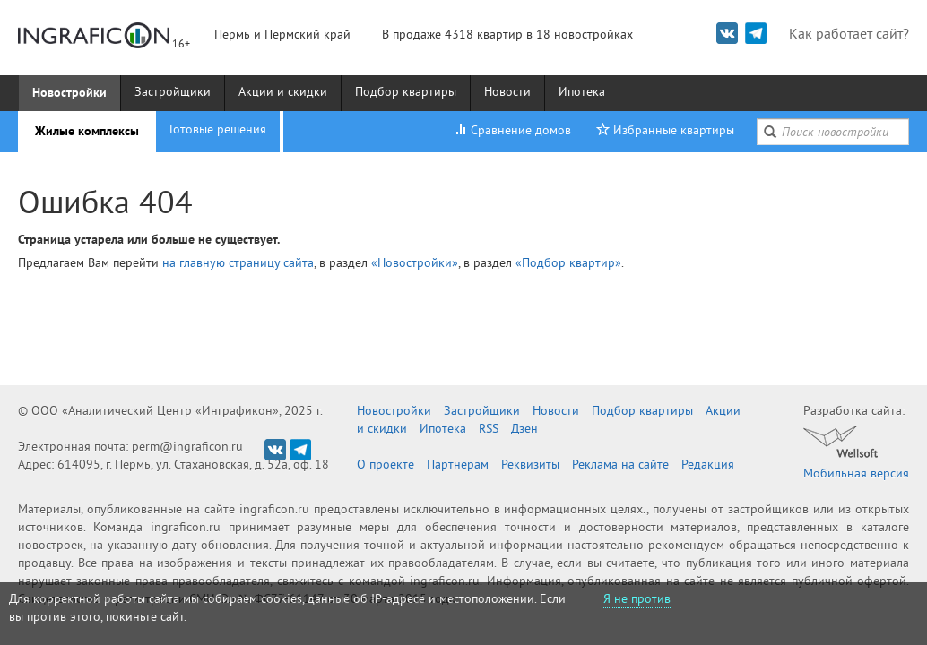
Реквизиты (530, 465)
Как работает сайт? (849, 35)
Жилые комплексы (87, 131)
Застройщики (172, 92)
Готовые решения (217, 130)
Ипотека (582, 92)
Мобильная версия (856, 474)
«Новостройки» (414, 263)
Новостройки (69, 92)
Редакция (707, 465)
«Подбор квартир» (568, 263)
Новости (507, 92)
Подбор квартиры (405, 92)
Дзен (524, 429)
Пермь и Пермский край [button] (282, 35)
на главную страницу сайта (238, 263)
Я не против (637, 599)
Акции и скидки (282, 92)
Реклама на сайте (620, 465)
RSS (488, 429)
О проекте (385, 465)
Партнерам (458, 465)
